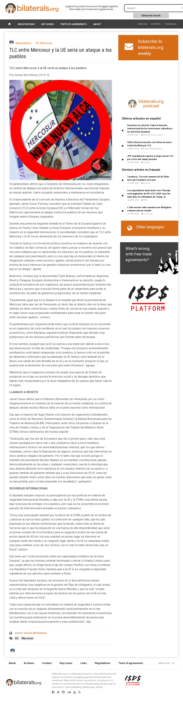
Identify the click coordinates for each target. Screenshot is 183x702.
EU (17, 638)
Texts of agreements (73, 24)
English (142, 24)
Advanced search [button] (151, 15)
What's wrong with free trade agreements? (138, 254)
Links (83, 663)
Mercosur (27, 638)
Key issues (47, 24)
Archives (29, 663)
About (97, 24)
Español (156, 24)
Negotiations (26, 24)
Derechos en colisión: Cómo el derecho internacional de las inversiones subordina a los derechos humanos (149, 128)
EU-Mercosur (44, 43)
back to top (166, 663)
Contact (47, 663)
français (170, 24)
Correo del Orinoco (35, 633)
